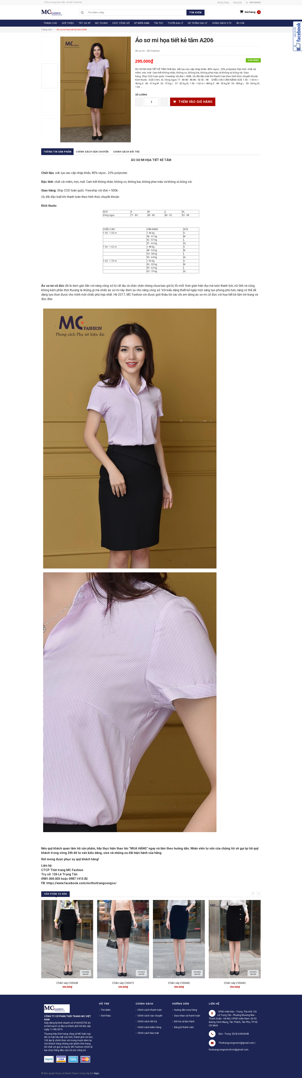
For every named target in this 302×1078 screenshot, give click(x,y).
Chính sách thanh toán (150, 1010)
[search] (145, 12)
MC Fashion (153, 51)
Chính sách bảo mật (148, 1033)
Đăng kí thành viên (184, 1027)
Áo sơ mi (140, 51)
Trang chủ (46, 29)
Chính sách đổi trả (126, 151)
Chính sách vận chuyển (92, 151)
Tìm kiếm (106, 1010)
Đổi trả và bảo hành (184, 1021)
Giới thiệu (106, 1015)
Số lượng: (141, 94)
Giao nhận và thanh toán (187, 1015)
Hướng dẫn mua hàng (185, 1010)
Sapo (96, 1073)
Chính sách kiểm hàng (149, 1027)
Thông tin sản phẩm (57, 151)
